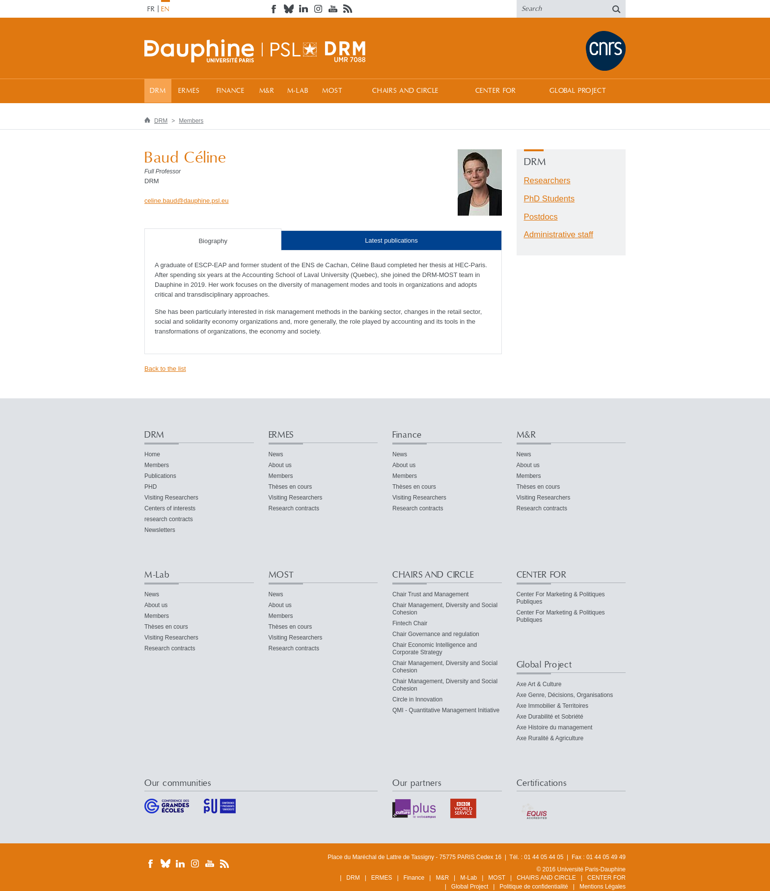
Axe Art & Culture (539, 684)
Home (152, 454)
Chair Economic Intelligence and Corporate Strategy (434, 648)
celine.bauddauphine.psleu (186, 200)
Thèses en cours (290, 486)
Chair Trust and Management (430, 594)
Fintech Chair (409, 623)
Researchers (547, 180)
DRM (158, 90)
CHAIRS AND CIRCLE (405, 90)
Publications (160, 476)
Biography (212, 241)
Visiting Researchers (171, 497)
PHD (150, 486)
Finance (231, 90)
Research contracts (294, 508)
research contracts (168, 519)
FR (151, 9)
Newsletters (159, 530)
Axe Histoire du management (555, 727)
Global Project (578, 90)
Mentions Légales (602, 886)
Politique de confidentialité (533, 886)
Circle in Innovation (417, 699)
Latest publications (391, 240)
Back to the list (165, 368)
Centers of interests (169, 508)
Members (191, 120)
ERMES (188, 90)
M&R (267, 90)
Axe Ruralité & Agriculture (550, 738)
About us (280, 465)
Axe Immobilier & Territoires (552, 705)
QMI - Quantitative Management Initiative (445, 710)
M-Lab (297, 90)
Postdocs (541, 217)
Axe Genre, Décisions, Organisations (565, 695)
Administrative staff (558, 234)
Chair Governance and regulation (435, 634)
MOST (332, 90)
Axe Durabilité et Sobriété (550, 716)
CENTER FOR (495, 90)
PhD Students (549, 198)
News (276, 454)
